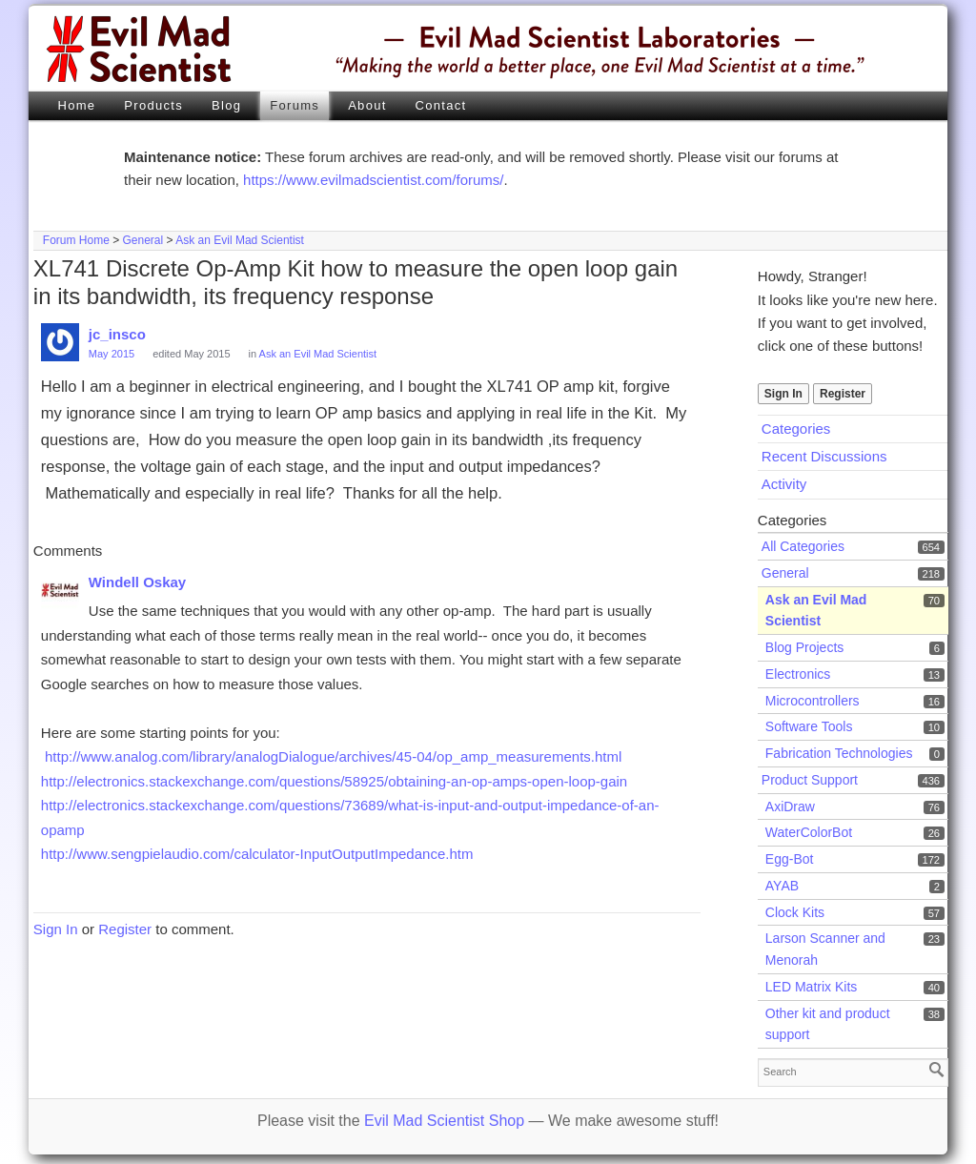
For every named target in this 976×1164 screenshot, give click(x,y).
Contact (441, 105)
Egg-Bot (789, 859)
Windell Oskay (137, 582)
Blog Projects (804, 647)
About (367, 105)
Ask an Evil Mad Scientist (239, 240)
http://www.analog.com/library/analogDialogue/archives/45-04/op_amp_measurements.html (333, 756)
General (143, 240)
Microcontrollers (812, 700)
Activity (784, 484)
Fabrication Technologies (839, 753)
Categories (796, 428)
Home (76, 105)
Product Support (810, 779)
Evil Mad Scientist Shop (444, 1121)
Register (842, 393)
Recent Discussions (824, 456)
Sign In (783, 393)
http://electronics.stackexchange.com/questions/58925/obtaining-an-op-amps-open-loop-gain (334, 781)
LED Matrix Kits (811, 986)
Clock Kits (794, 912)
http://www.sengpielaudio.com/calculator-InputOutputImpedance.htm (257, 854)
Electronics (797, 674)
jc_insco (117, 334)
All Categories (803, 546)
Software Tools (809, 726)
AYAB (782, 885)
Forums (294, 105)
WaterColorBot (808, 832)
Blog (226, 105)
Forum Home (76, 240)
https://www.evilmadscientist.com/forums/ (373, 180)
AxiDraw (790, 806)
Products (153, 105)
